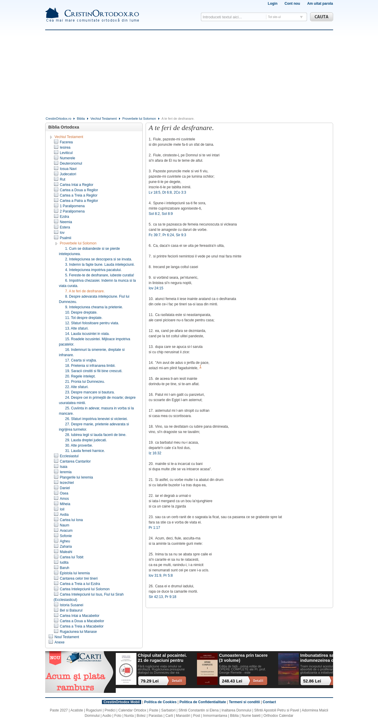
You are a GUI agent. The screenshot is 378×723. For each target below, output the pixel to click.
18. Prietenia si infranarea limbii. (90, 366)
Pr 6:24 (168, 235)
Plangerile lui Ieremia (76, 477)
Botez (141, 716)
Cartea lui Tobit (72, 557)
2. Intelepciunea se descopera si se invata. (98, 259)
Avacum (66, 531)
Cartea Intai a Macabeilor (80, 616)
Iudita (64, 562)
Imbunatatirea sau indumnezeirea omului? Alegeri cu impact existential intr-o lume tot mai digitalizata (324, 658)
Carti (169, 716)
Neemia (66, 222)
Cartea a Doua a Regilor (79, 190)
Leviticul (66, 153)
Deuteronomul (71, 163)
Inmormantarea (215, 716)
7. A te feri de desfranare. (85, 291)
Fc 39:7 (155, 235)
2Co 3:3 (180, 192)
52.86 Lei (312, 681)
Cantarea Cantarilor (75, 461)
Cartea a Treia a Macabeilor (82, 626)
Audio (107, 716)
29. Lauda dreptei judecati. (86, 440)
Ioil (62, 509)
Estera (65, 227)
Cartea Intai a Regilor (76, 185)
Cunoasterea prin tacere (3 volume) (243, 658)
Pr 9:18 (170, 597)
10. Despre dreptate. (81, 312)
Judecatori (68, 174)
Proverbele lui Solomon (139, 118)
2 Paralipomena (72, 211)
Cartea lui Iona (71, 520)
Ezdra (64, 217)
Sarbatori (168, 710)
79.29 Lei (150, 681)
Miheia (65, 504)
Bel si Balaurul (71, 610)
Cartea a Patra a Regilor (79, 201)
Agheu (65, 541)
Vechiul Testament (103, 118)
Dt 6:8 (167, 192)
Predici (110, 710)
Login (273, 3)
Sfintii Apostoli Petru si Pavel (276, 710)
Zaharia (66, 546)
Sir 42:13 (156, 597)
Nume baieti (251, 716)
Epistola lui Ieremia (75, 573)
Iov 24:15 (156, 288)
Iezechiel (67, 483)
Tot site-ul (274, 17)
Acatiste (77, 710)
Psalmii (65, 238)
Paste (153, 710)
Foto (117, 716)
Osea (64, 493)
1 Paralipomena (72, 206)
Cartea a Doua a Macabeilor (82, 621)
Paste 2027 (59, 710)
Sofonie (66, 536)
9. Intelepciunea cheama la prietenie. (94, 307)
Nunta (129, 716)
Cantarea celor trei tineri (79, 578)
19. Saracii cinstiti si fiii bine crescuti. (94, 371)
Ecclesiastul (69, 456)
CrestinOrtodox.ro (58, 118)
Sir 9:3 (181, 235)
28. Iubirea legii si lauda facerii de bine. (95, 435)
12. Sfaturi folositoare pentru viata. (92, 323)
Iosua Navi (68, 169)
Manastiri (183, 716)
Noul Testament (67, 637)
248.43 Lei (232, 681)
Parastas (155, 716)
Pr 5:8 (168, 575)
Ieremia (66, 472)
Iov (62, 233)
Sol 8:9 (167, 214)
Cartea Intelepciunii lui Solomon (85, 589)
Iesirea (65, 147)
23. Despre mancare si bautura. (90, 392)
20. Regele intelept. (80, 376)
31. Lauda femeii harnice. (85, 451)
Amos (64, 499)
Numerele (67, 158)
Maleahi (66, 552)
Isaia (63, 467)
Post (196, 716)
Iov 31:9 (155, 575)
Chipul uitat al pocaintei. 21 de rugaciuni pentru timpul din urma (162, 658)
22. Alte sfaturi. (77, 387)
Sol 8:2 (154, 214)
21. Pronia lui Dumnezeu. (85, 382)
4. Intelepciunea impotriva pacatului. (93, 270)
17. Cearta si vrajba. (81, 360)
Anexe (60, 642)
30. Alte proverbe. (79, 445)
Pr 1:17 (154, 528)
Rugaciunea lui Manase (78, 632)
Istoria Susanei (71, 605)
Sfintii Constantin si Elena (198, 710)
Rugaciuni (94, 710)
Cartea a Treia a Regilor (78, 195)
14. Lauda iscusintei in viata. (87, 334)
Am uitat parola (320, 3)
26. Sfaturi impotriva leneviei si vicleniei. (96, 419)
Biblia (81, 118)
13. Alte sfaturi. (77, 328)
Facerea (66, 142)
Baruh (64, 568)
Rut (63, 179)
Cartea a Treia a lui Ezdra (80, 584)
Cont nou (292, 3)
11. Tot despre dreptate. (84, 318)
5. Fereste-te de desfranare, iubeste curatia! (99, 275)
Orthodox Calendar (278, 716)
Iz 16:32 (155, 453)
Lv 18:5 (154, 192)
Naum (64, 525)
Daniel (65, 488)
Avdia (64, 515)
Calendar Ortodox (132, 710)
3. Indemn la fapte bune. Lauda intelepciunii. (100, 264)
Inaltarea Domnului (236, 710)
